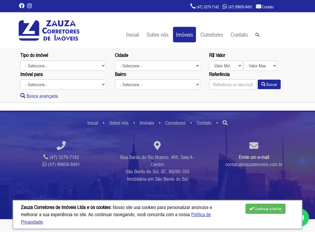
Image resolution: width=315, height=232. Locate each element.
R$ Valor (217, 55)
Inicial (132, 34)
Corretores (211, 34)
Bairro (120, 74)
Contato (239, 34)
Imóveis (184, 34)
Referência (219, 74)
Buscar (269, 84)
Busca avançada (39, 96)
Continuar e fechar (265, 208)
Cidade (121, 55)
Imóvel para (31, 74)
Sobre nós (157, 34)
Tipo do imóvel (34, 55)
